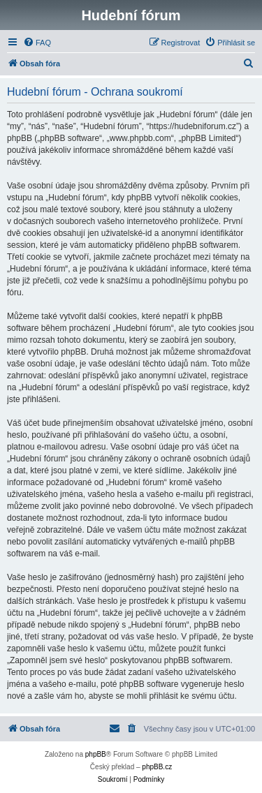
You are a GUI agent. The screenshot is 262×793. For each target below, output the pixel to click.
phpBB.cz (157, 767)
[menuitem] (37, 42)
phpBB (95, 754)
